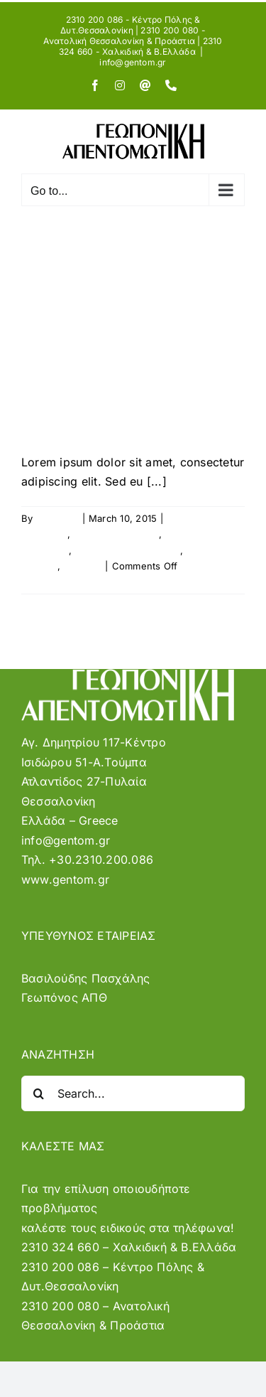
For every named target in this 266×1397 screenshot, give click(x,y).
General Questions (116, 534)
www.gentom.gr (65, 879)
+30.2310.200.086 (101, 859)
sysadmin (57, 518)
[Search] (39, 1093)
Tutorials (82, 566)
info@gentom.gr (132, 62)
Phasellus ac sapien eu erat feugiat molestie (121, 352)
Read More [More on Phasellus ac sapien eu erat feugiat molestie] (46, 581)
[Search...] (133, 1093)
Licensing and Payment (127, 550)
